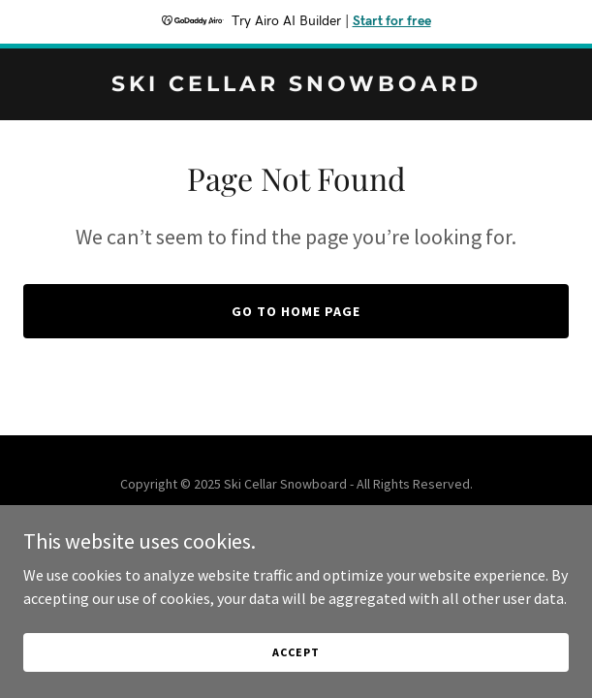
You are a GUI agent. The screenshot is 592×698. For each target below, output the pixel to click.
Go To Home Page (296, 311)
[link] (296, 85)
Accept (295, 678)
